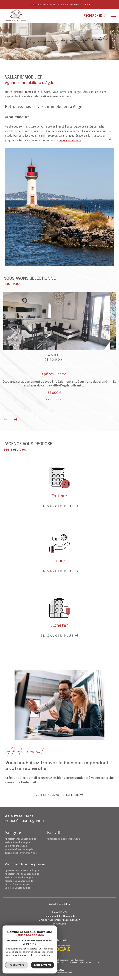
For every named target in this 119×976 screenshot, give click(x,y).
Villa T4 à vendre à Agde (17, 887)
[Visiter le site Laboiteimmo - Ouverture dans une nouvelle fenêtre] (59, 969)
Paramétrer (17, 965)
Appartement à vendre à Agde (20, 838)
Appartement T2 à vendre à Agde (22, 870)
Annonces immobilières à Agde (63, 838)
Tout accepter (42, 965)
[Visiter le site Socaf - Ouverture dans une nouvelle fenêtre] (58, 948)
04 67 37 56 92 (59, 912)
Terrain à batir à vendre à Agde (21, 852)
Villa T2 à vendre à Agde (17, 884)
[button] (15, 419)
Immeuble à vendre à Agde (19, 849)
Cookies (98, 963)
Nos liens (73, 962)
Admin (64, 962)
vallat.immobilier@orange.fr (59, 916)
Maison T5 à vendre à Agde (19, 877)
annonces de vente (70, 140)
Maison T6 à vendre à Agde (19, 881)
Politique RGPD (86, 962)
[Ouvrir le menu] (113, 15)
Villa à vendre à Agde (16, 845)
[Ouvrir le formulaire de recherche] (95, 15)
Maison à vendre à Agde (17, 842)
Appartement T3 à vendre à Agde (22, 873)
